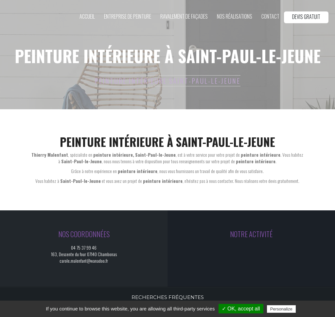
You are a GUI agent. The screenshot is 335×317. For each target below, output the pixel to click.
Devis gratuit (306, 17)
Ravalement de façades (184, 17)
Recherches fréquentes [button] (168, 297)
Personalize (281, 309)
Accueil (87, 17)
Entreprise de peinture (127, 17)
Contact (270, 17)
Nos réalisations (234, 17)
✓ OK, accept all (241, 308)
